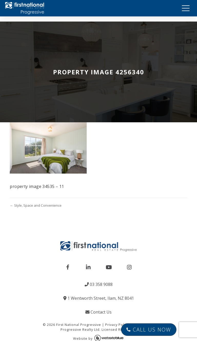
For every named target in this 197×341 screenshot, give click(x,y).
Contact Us (98, 312)
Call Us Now (148, 329)
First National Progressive (78, 325)
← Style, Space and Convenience (35, 205)
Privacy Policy (117, 325)
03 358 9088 (99, 284)
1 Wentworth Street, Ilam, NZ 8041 (98, 298)
